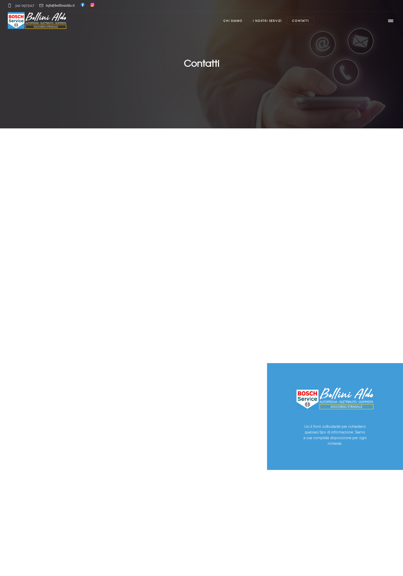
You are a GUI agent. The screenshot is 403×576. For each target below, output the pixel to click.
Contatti (300, 20)
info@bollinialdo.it (60, 5)
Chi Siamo (233, 20)
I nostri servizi (267, 20)
